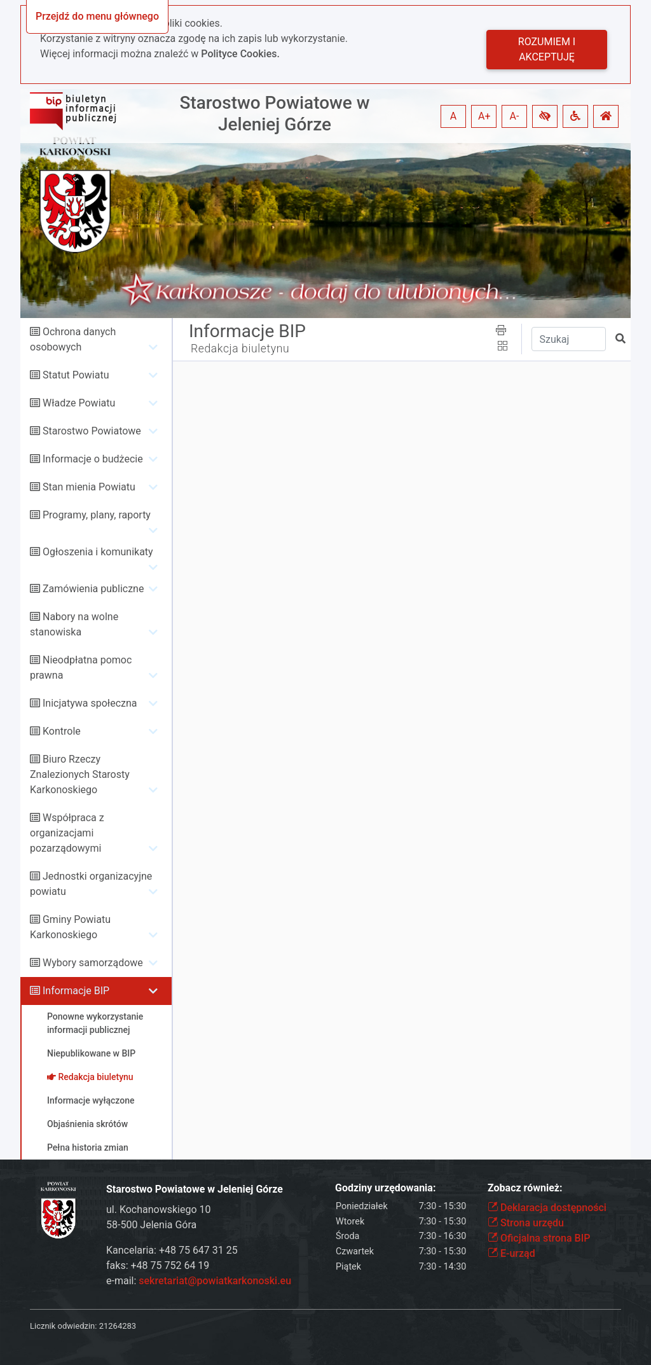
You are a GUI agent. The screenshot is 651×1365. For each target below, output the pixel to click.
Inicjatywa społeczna (90, 703)
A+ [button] (484, 116)
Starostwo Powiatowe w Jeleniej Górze (274, 113)
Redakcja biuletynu (240, 348)
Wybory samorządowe (93, 963)
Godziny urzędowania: (385, 1188)
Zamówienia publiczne (93, 589)
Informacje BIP (76, 991)
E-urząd (511, 1253)
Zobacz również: (525, 1188)
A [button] (453, 116)
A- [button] (514, 116)
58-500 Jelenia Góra (151, 1225)
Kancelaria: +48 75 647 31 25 (172, 1250)
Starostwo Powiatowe (92, 431)
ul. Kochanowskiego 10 (158, 1209)
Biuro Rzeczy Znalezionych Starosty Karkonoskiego (80, 774)
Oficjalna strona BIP (539, 1238)
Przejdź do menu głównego (97, 16)
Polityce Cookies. (240, 54)
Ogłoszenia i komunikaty (98, 552)
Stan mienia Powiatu (89, 487)
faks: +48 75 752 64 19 (157, 1265)
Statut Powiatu (76, 375)
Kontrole (62, 731)
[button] (545, 116)
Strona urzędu (526, 1223)
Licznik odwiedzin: (63, 1326)
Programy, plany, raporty (97, 515)
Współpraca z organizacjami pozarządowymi (67, 833)
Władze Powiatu (79, 403)
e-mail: (198, 1281)
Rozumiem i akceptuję (546, 49)
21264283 (117, 1326)
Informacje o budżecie (93, 459)
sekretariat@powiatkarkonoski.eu (215, 1281)
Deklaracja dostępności (547, 1208)
